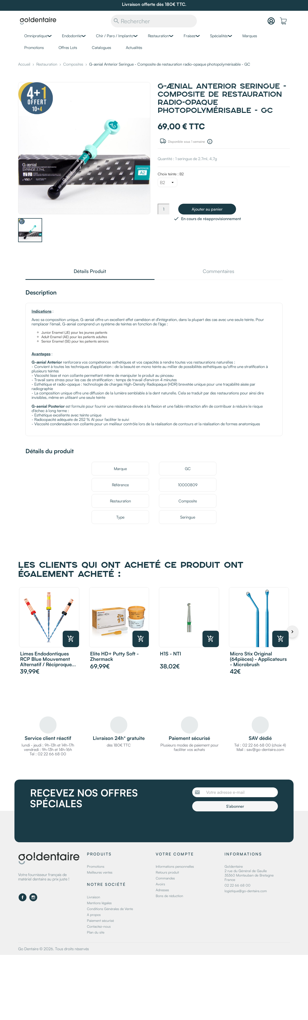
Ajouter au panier (207, 209)
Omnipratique (35, 35)
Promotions (34, 47)
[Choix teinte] (167, 182)
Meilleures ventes (99, 872)
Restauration (158, 35)
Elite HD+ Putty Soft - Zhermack (114, 656)
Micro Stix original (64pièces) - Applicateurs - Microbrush (258, 659)
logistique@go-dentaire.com (246, 891)
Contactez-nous (99, 926)
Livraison (93, 897)
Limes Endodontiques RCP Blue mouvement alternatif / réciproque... (48, 659)
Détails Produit (90, 271)
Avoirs (160, 884)
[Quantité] (163, 209)
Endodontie (71, 35)
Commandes (165, 878)
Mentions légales (99, 903)
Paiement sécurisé (100, 920)
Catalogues (101, 47)
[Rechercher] (154, 21)
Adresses (162, 890)
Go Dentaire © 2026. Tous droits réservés (53, 948)
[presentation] (233, 824)
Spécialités (219, 35)
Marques (249, 35)
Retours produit (167, 872)
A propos (94, 915)
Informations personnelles (175, 866)
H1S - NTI (170, 654)
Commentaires (218, 271)
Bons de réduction (169, 896)
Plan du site (95, 932)
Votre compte (175, 854)
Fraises (189, 35)
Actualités (134, 47)
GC (188, 468)
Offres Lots (68, 47)
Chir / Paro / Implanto (114, 35)
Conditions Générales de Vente (110, 909)
